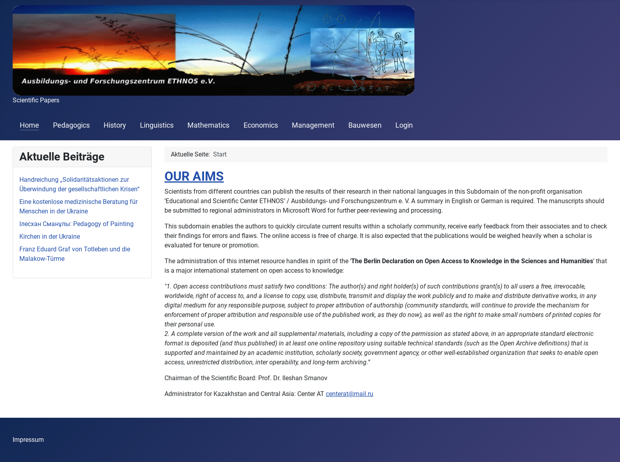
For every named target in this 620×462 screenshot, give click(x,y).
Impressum (28, 439)
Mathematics (208, 125)
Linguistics (157, 125)
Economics (261, 125)
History (115, 125)
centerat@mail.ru (349, 394)
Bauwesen (365, 125)
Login (404, 125)
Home (29, 125)
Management (313, 125)
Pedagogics (71, 125)
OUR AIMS (194, 176)
